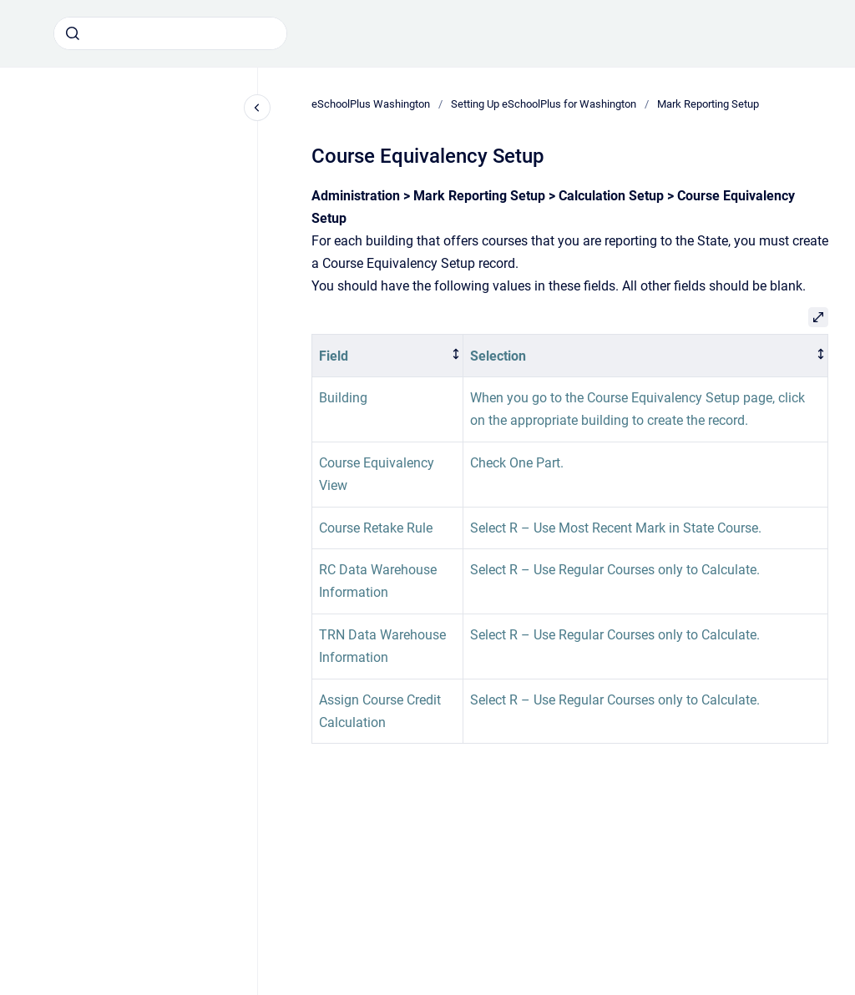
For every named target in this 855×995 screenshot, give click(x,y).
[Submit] (72, 33)
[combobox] (170, 33)
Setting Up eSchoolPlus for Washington (543, 104)
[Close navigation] (257, 107)
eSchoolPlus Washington (370, 104)
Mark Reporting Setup (708, 104)
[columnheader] (387, 356)
